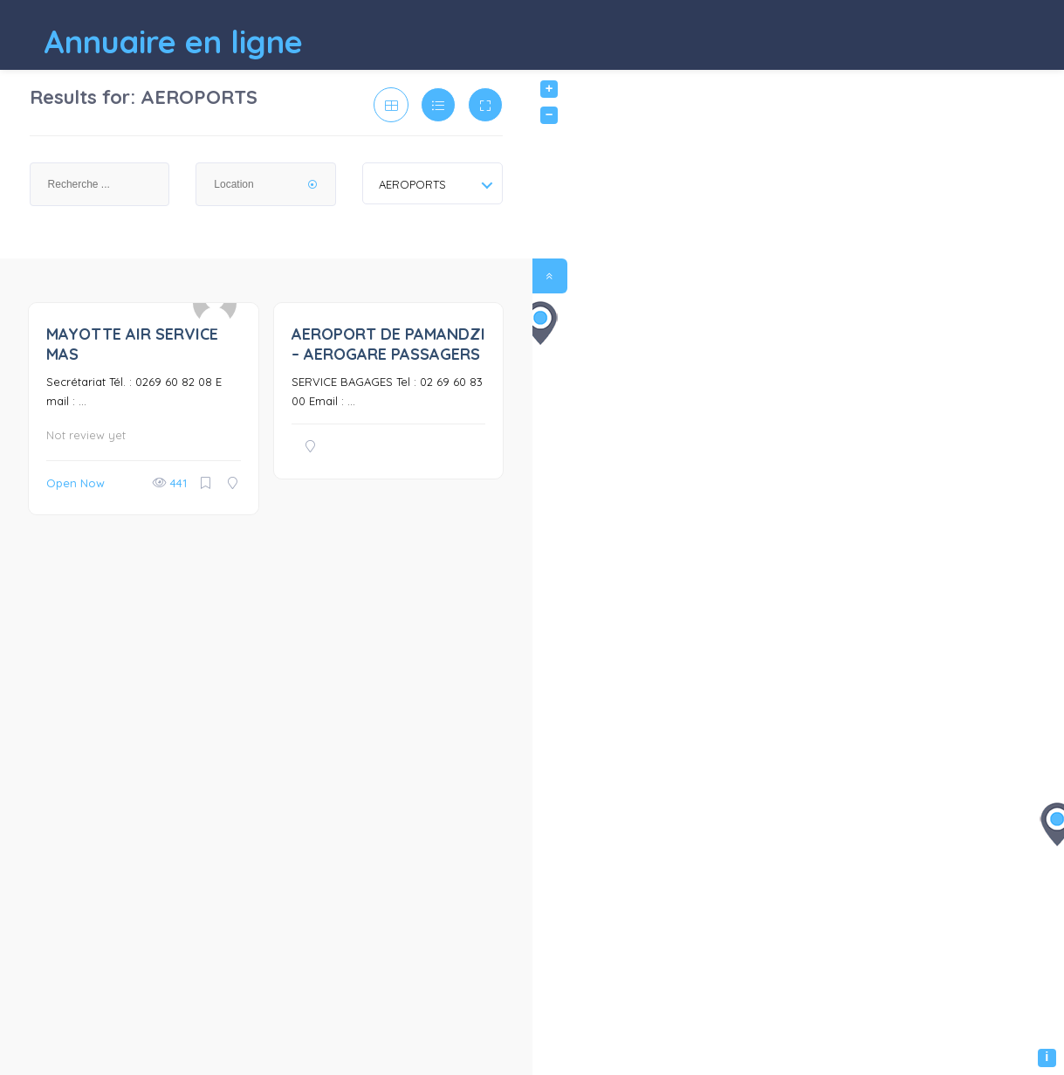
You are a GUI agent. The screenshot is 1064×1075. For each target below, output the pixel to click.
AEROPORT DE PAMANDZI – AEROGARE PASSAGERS (388, 344)
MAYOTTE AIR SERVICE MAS (132, 344)
